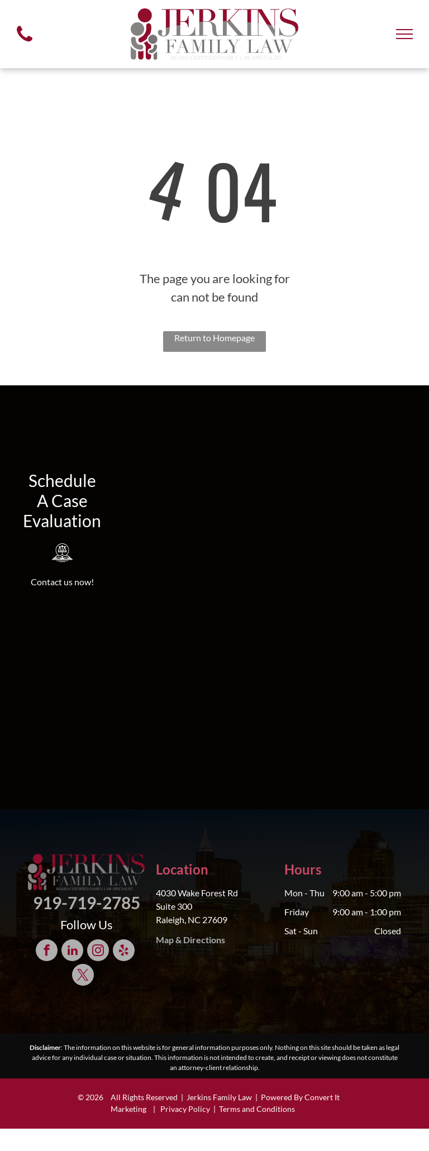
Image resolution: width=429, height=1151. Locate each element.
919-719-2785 (86, 902)
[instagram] (98, 951)
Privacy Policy (185, 1109)
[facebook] (47, 951)
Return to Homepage (214, 337)
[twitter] (83, 976)
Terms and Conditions (257, 1109)
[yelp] (124, 951)
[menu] (404, 34)
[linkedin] (72, 951)
